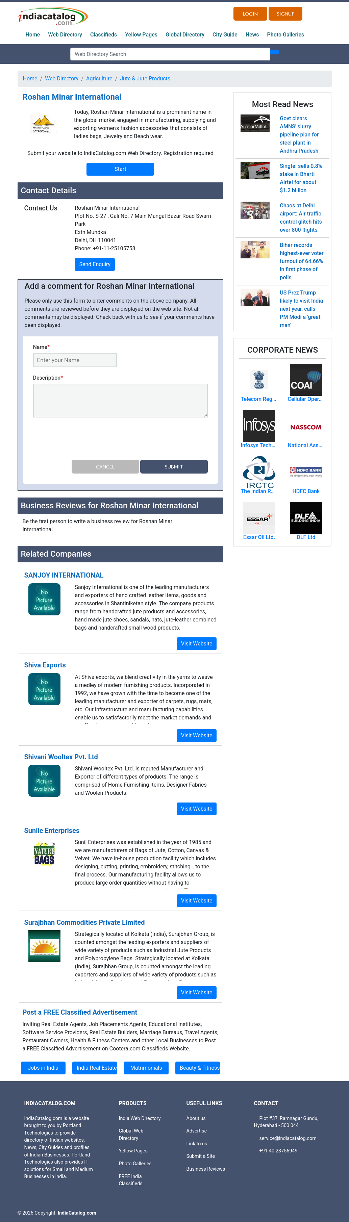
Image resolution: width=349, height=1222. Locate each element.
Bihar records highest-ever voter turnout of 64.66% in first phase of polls (301, 261)
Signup (286, 14)
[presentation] (84, 440)
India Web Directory (140, 1118)
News (252, 34)
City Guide (225, 34)
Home (33, 34)
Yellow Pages (141, 34)
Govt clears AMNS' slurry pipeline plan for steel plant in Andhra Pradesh (299, 134)
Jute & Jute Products (145, 78)
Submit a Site (200, 1156)
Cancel (105, 466)
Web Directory (65, 34)
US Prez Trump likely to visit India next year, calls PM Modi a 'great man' (301, 308)
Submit (174, 466)
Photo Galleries (285, 34)
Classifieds (103, 34)
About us (196, 1118)
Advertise (196, 1131)
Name (41, 347)
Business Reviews (205, 1169)
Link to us (196, 1144)
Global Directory (185, 34)
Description (48, 378)
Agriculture (99, 78)
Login (250, 14)
